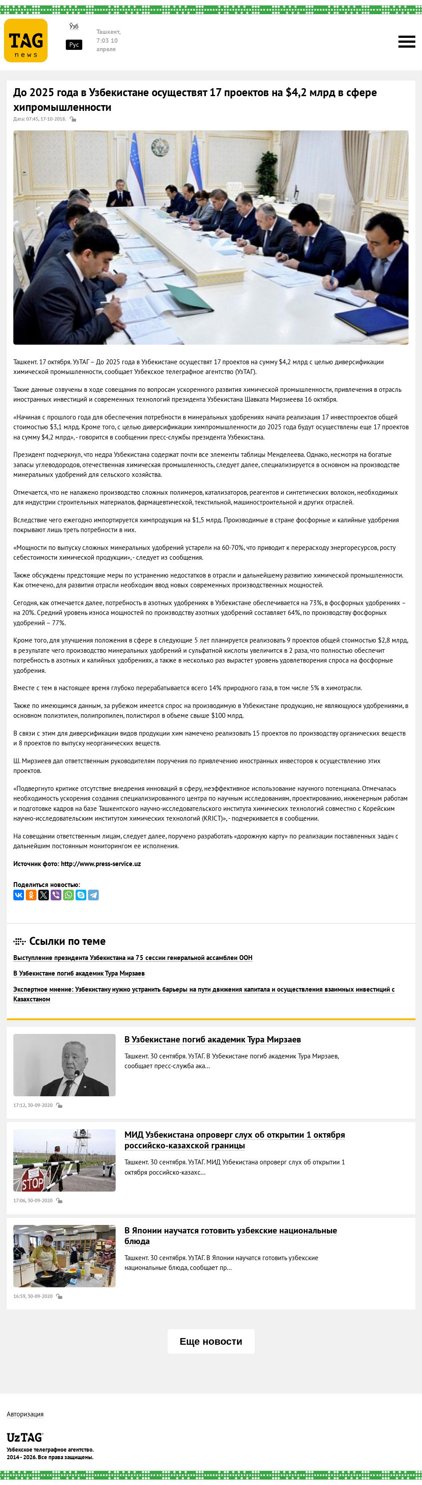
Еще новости (211, 1341)
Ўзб (74, 26)
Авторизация (25, 1414)
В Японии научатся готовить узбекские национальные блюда (231, 1236)
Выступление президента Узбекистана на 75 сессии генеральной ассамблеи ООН (133, 957)
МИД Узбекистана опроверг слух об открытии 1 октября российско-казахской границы (235, 1140)
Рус (74, 45)
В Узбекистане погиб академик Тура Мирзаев (79, 973)
